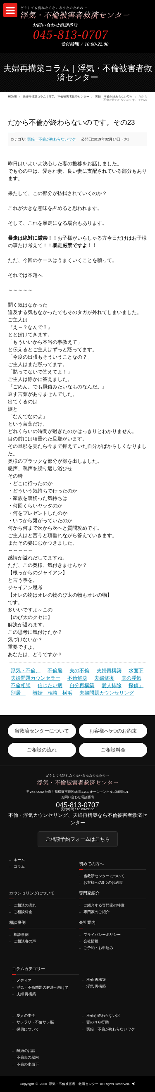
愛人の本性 (26, 1016)
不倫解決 (77, 678)
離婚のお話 (26, 1051)
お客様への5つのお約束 (103, 883)
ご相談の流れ (25, 905)
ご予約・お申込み (98, 948)
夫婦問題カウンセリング (106, 693)
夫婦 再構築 (26, 994)
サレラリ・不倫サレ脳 (35, 1022)
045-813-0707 (77, 805)
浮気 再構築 (96, 986)
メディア (24, 981)
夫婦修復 (104, 678)
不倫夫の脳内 (28, 1057)
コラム (19, 866)
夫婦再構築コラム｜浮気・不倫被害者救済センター (56, 96)
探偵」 (136, 685)
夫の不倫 (79, 670)
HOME (12, 96)
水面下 (136, 670)
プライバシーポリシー (102, 935)
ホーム (19, 860)
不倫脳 (55, 670)
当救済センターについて (103, 876)
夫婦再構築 (109, 670)
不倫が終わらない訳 (103, 1016)
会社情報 (90, 941)
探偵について (28, 1029)
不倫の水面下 (28, 1064)
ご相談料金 (23, 912)
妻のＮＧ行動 (97, 1022)
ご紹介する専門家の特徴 (103, 905)
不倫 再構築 (96, 980)
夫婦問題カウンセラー (35, 678)
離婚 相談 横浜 (52, 693)
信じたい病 (50, 685)
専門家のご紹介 (96, 912)
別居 (18, 693)
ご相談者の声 (25, 941)
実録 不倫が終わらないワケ (114, 96)
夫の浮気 (131, 678)
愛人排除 (112, 685)
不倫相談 (21, 685)
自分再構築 (81, 685)
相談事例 (21, 935)
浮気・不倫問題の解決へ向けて (43, 988)
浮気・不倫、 (26, 670)
